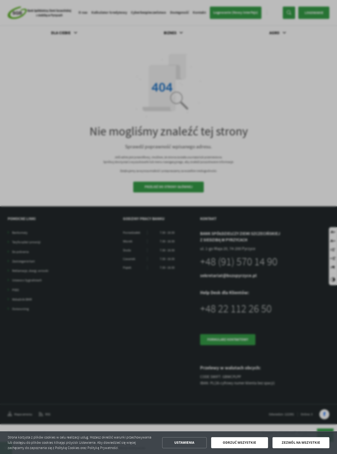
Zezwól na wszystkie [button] (301, 442)
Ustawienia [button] (184, 442)
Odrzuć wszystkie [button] (239, 442)
